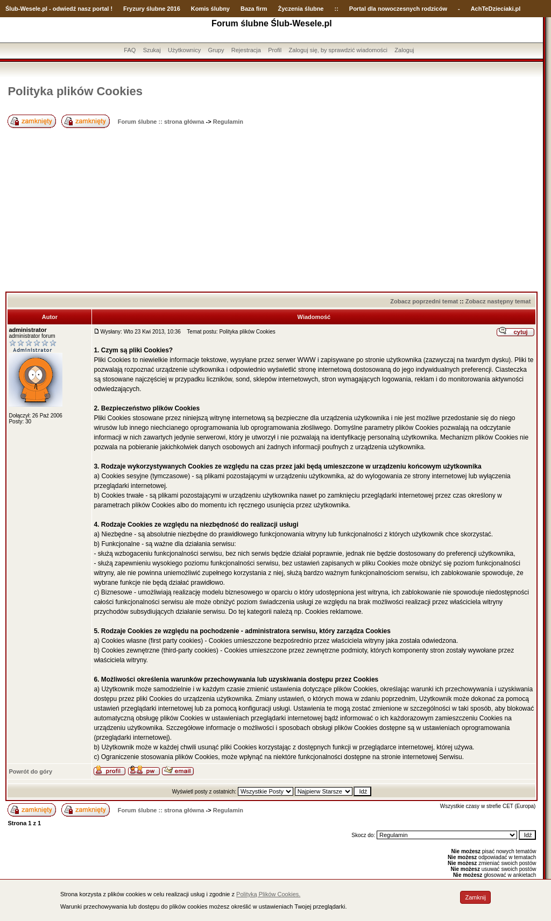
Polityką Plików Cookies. (268, 894)
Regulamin (228, 121)
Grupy (216, 50)
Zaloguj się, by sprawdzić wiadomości (338, 50)
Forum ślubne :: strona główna (161, 121)
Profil (274, 50)
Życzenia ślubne (301, 8)
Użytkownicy (184, 50)
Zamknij (475, 897)
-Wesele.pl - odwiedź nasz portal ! (65, 8)
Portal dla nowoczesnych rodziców (398, 8)
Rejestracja (246, 50)
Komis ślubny (210, 8)
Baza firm (254, 8)
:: (336, 8)
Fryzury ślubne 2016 (151, 8)
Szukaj (152, 50)
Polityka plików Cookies (75, 91)
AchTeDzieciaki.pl (496, 8)
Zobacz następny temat (498, 301)
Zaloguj (404, 50)
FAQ (130, 50)
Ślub (11, 8)
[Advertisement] (271, 211)
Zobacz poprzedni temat (424, 301)
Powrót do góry (30, 771)
